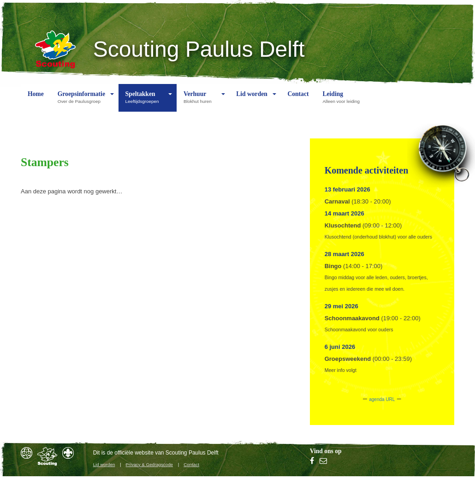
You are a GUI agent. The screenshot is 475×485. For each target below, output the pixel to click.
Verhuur (200, 101)
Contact (298, 101)
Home (36, 101)
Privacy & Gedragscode (149, 464)
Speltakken (144, 101)
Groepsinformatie (81, 101)
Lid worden (251, 101)
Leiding (343, 101)
